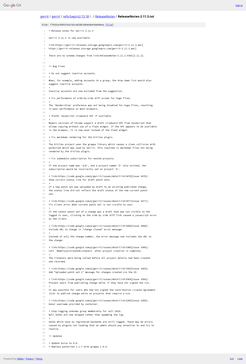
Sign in (239, 5)
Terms (39, 358)
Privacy (29, 358)
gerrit (44, 16)
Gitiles (20, 358)
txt (232, 358)
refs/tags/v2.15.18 (76, 16)
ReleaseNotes (105, 16)
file (109, 24)
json (240, 358)
